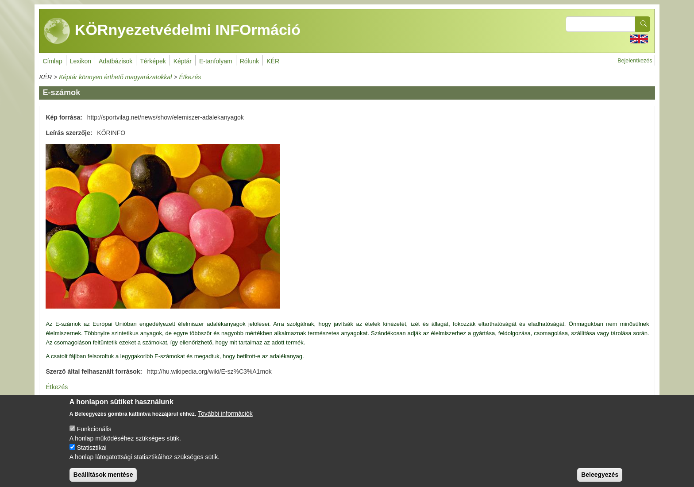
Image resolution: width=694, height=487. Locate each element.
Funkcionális (94, 435)
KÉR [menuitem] (272, 61)
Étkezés (190, 77)
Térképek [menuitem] (153, 61)
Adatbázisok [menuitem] (115, 61)
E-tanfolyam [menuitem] (215, 61)
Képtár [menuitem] (183, 61)
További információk (225, 420)
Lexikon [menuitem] (80, 61)
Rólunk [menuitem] (249, 61)
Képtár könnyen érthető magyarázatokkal (115, 77)
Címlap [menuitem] (52, 61)
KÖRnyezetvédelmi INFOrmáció (172, 31)
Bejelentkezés (634, 61)
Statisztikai (92, 454)
